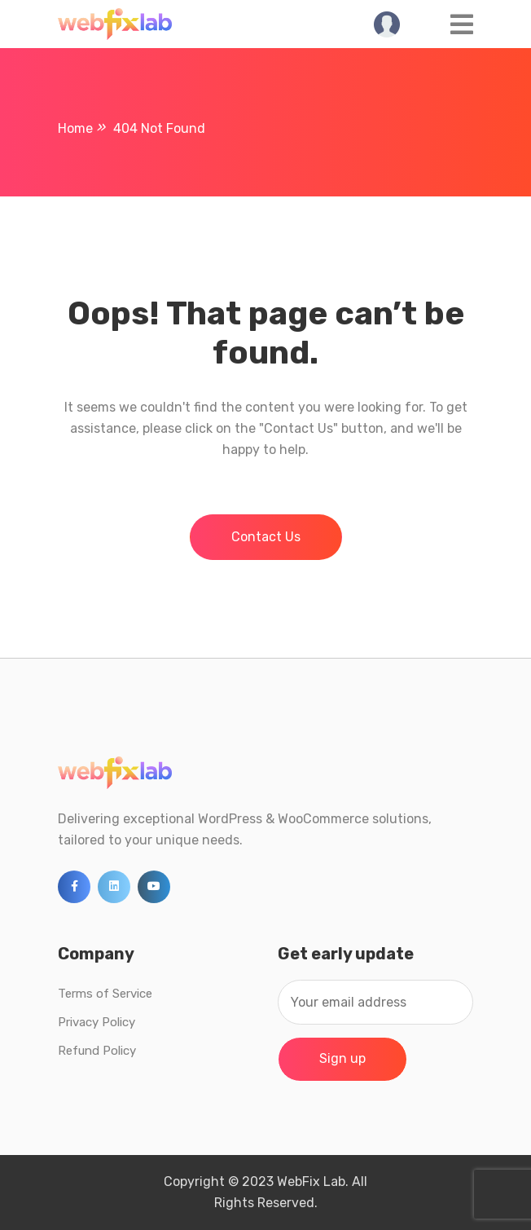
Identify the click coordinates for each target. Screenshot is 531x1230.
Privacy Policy (96, 1022)
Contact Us (266, 536)
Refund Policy (97, 1050)
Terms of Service (105, 993)
